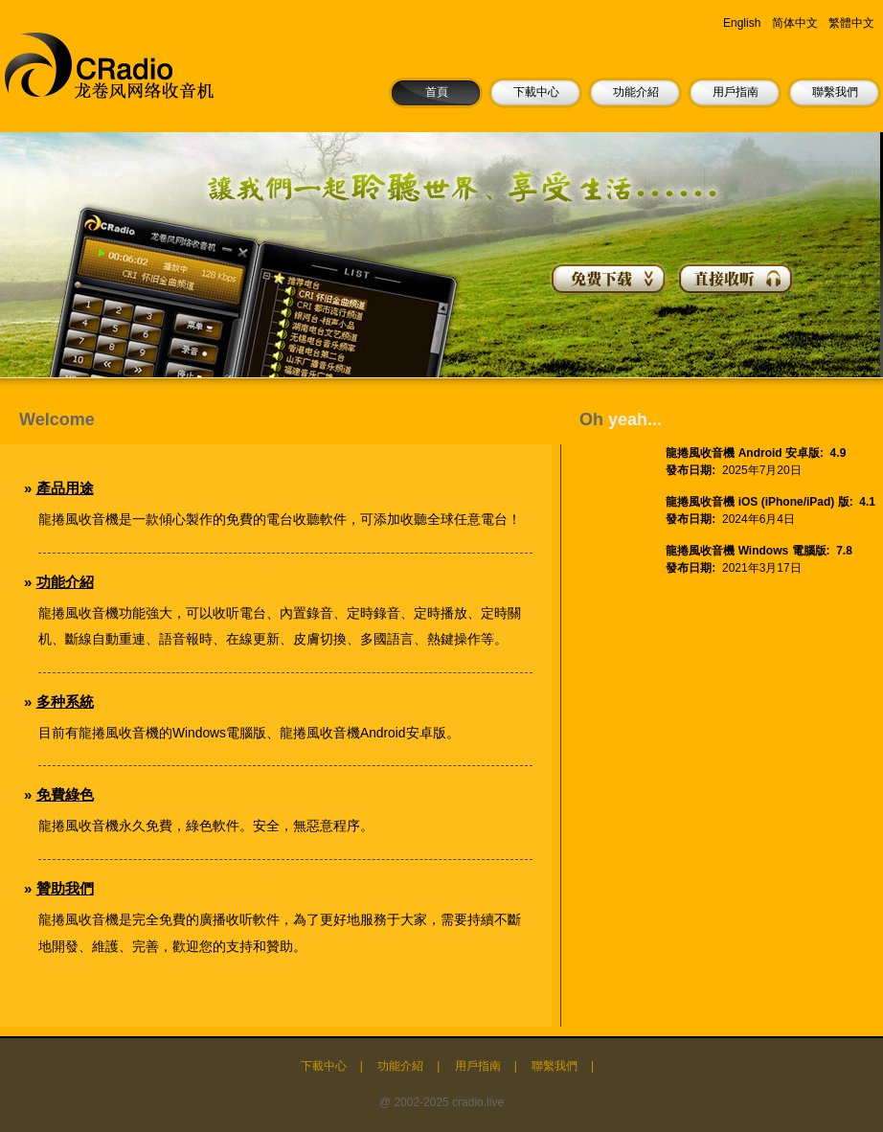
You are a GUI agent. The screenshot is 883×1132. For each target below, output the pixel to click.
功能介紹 (636, 92)
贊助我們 (65, 888)
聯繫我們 (835, 92)
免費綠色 (65, 794)
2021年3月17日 (762, 568)
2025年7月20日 (762, 470)
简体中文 (795, 23)
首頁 (436, 92)
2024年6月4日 (758, 519)
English (741, 23)
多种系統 (65, 701)
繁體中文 (851, 23)
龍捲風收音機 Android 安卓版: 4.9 (756, 453)
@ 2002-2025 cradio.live (441, 1102)
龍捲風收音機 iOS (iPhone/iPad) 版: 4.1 (770, 502)
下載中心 (536, 92)
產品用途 (65, 488)
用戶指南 (735, 92)
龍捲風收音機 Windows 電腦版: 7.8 (759, 550)
